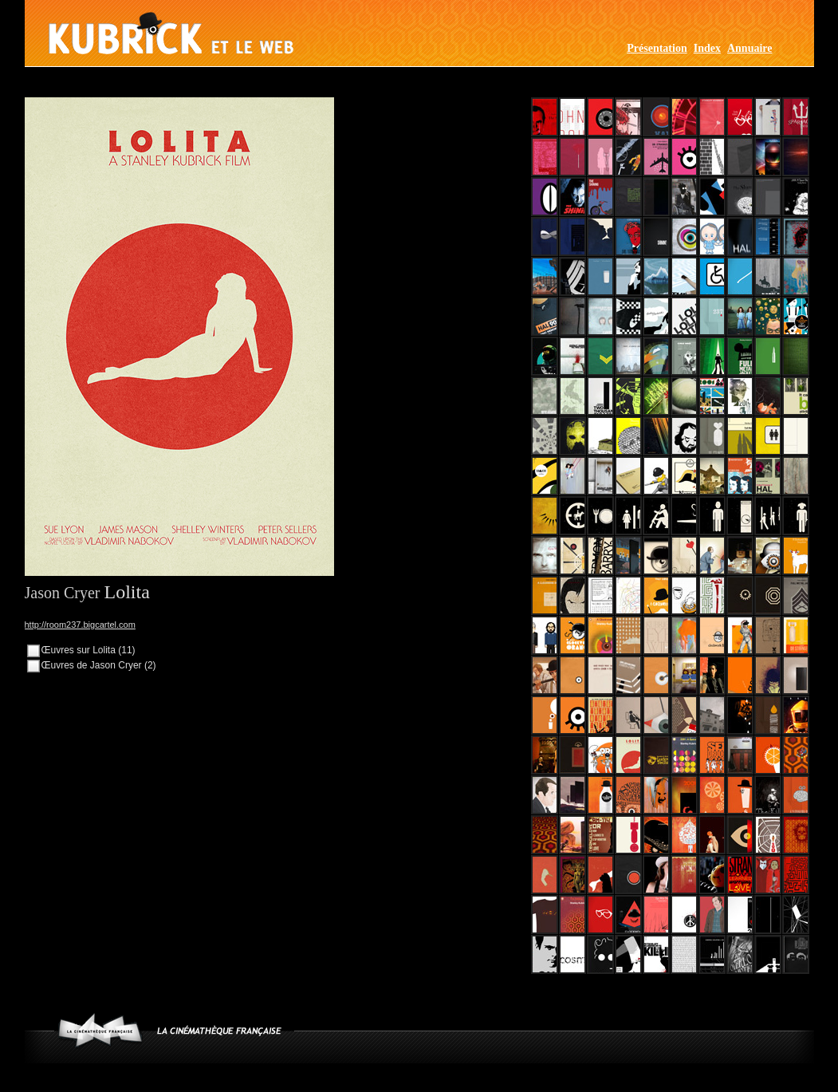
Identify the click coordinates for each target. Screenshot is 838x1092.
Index (707, 48)
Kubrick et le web (171, 33)
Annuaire (750, 48)
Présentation (657, 48)
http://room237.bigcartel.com (80, 624)
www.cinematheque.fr (100, 1030)
